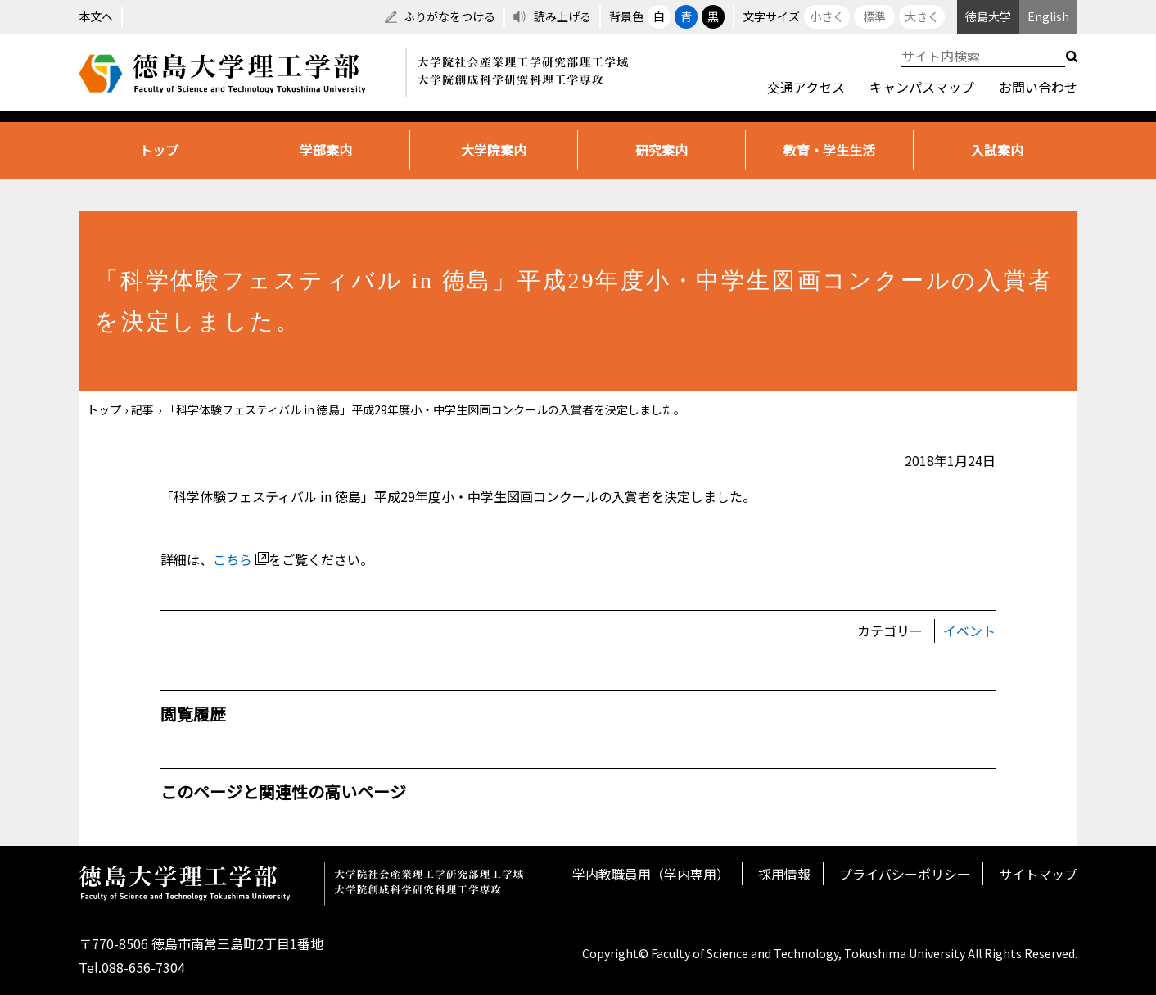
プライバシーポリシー (904, 874)
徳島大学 (988, 16)
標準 (874, 16)
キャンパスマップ (921, 87)
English (1048, 16)
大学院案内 (493, 150)
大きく (922, 16)
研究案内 (661, 150)
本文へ (96, 16)
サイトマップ (1038, 874)
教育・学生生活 (829, 150)
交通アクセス (806, 87)
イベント (969, 630)
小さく (827, 16)
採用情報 (784, 874)
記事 (142, 409)
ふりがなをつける (449, 16)
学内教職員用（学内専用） (650, 874)
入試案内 (997, 150)
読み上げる (562, 16)
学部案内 (326, 150)
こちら (241, 559)
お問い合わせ (1038, 87)
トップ (158, 150)
